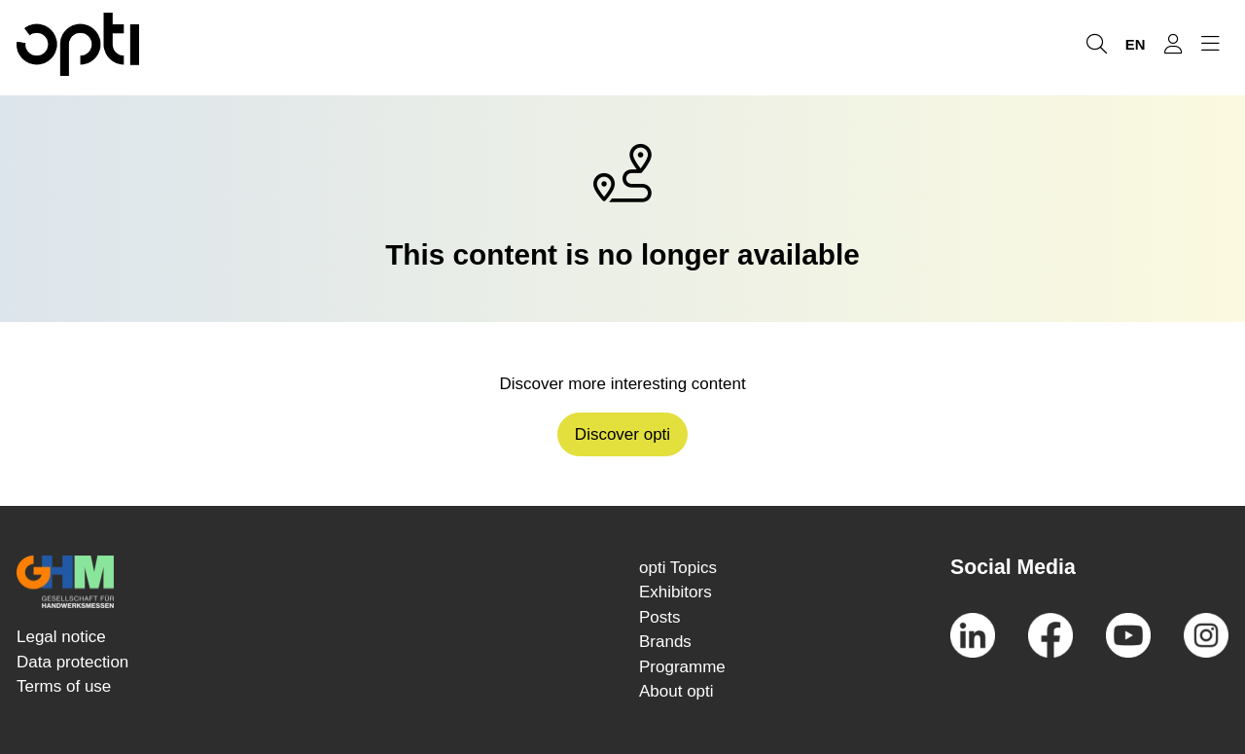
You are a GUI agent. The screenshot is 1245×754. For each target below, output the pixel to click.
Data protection (72, 662)
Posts (660, 617)
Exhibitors (675, 592)
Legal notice (61, 637)
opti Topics (678, 567)
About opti (676, 691)
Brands (665, 641)
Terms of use (64, 686)
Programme (682, 667)
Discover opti (622, 434)
